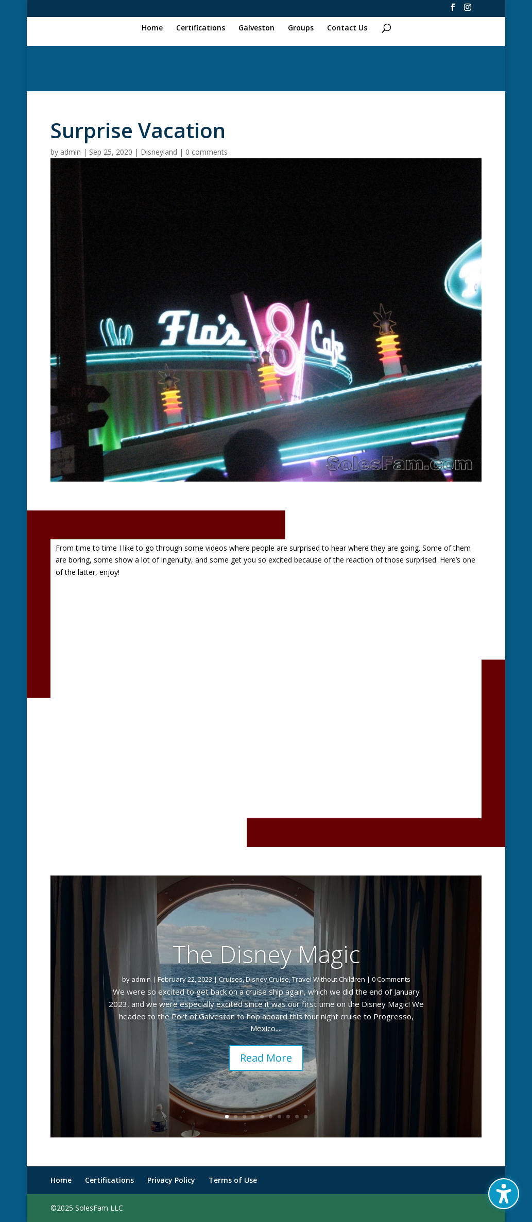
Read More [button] (266, 1058)
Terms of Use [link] (233, 1180)
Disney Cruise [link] (267, 979)
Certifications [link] (200, 28)
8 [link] (288, 1116)
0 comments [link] (206, 152)
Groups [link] (301, 28)
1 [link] (227, 1116)
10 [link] (305, 1116)
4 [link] (253, 1116)
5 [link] (262, 1116)
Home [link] (152, 28)
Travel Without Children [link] (328, 979)
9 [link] (297, 1116)
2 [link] (235, 1116)
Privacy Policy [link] (171, 1180)
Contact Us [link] (347, 28)
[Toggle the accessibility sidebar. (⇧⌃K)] (503, 1193)
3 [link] (244, 1116)
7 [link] (279, 1116)
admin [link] (70, 152)
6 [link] (270, 1116)
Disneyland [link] (159, 152)
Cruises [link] (231, 979)
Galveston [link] (256, 28)
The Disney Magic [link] (266, 954)
